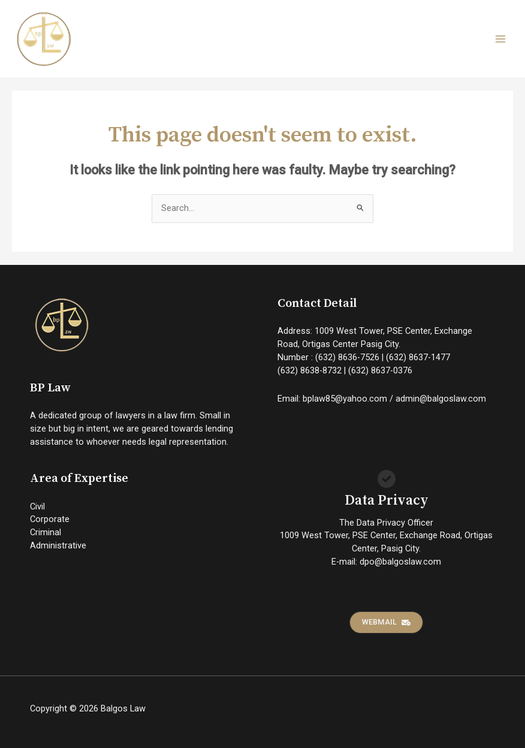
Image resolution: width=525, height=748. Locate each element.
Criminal (45, 532)
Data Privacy (387, 500)
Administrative (58, 545)
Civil (37, 506)
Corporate (50, 519)
